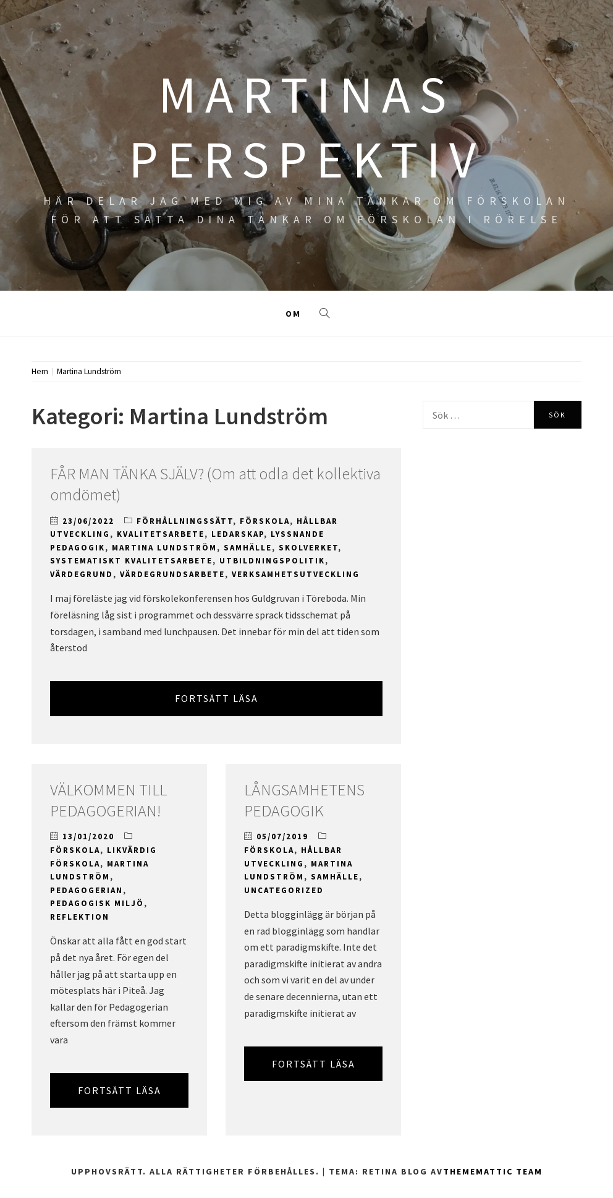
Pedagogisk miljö (97, 903)
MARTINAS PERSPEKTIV (306, 126)
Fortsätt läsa (216, 698)
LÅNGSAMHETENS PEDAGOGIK (304, 800)
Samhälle (248, 547)
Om (293, 313)
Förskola (265, 521)
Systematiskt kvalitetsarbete (131, 560)
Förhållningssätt (185, 521)
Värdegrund (81, 574)
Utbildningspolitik (272, 560)
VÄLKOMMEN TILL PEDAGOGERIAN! (108, 800)
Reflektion (79, 917)
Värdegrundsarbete (172, 574)
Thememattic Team (493, 1171)
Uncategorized (284, 890)
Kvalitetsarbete (161, 534)
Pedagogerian (86, 890)
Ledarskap (237, 534)
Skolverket (308, 547)
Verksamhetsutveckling (296, 574)
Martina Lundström (164, 547)
